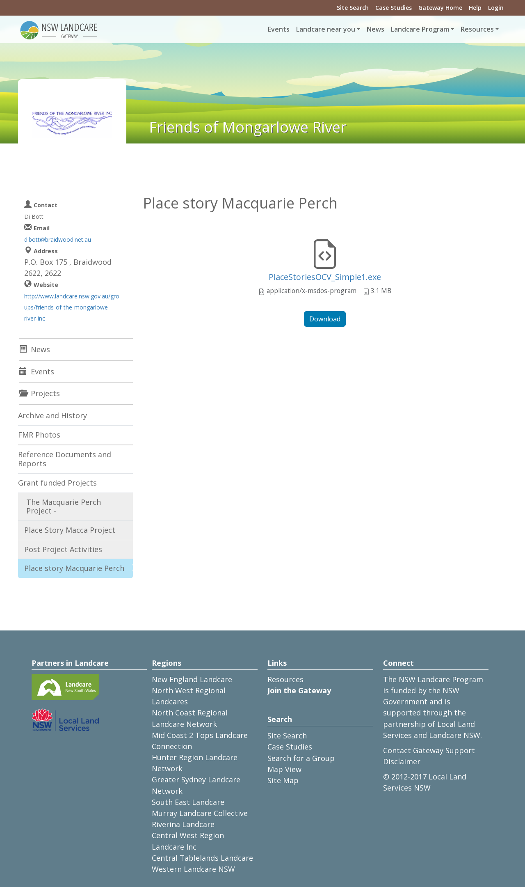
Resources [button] (477, 29)
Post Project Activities (63, 549)
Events (279, 29)
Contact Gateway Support (429, 750)
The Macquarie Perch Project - (63, 506)
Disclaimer (401, 761)
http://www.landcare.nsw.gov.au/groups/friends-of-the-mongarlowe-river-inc (71, 307)
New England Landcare (192, 679)
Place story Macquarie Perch (74, 568)
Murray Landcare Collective (200, 813)
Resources (285, 679)
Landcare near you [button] (325, 29)
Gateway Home (440, 7)
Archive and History (52, 415)
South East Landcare (188, 802)
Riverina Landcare (183, 824)
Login (496, 7)
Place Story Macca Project (69, 530)
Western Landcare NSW (193, 869)
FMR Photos (39, 435)
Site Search (353, 7)
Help (475, 7)
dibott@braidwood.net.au (57, 239)
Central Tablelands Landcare (202, 858)
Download (324, 318)
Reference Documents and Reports (64, 458)
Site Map (283, 780)
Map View (284, 769)
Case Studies (393, 7)
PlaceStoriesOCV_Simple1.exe (325, 276)
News (375, 29)
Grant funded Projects (57, 483)
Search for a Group (301, 758)
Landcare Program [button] (420, 29)
